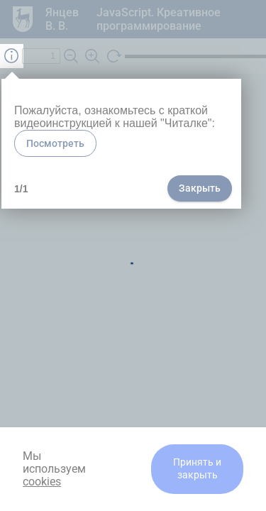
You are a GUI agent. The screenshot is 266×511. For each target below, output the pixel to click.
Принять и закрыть (197, 468)
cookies (42, 481)
